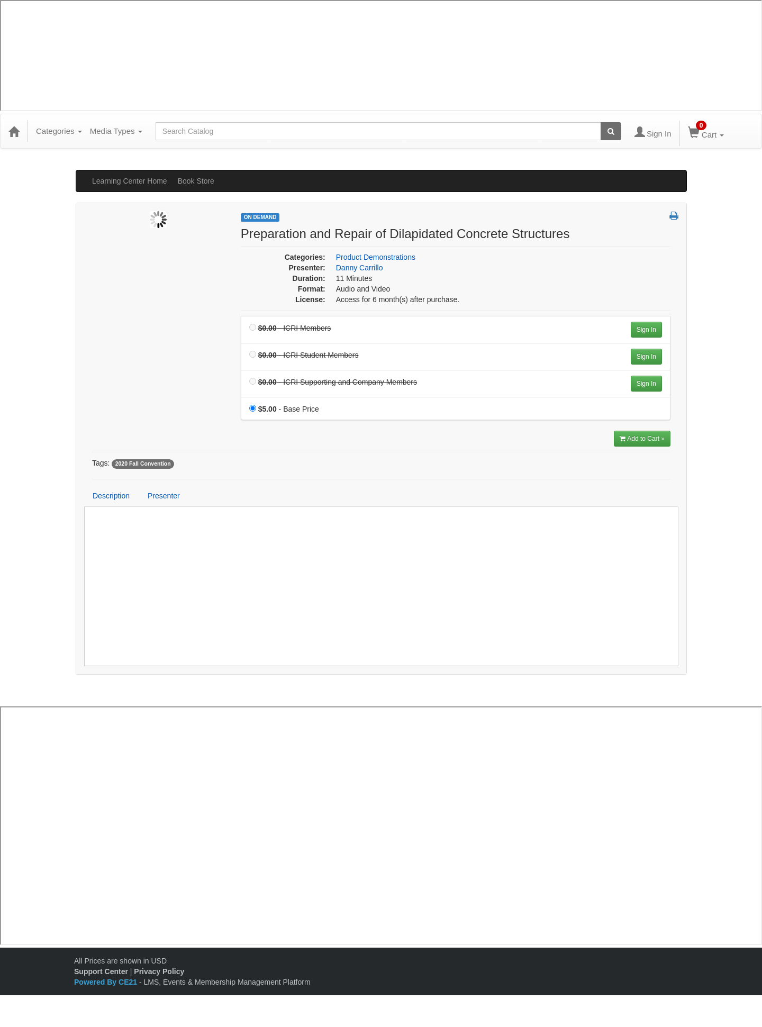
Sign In (646, 329)
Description (111, 496)
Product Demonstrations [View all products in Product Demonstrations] (375, 257)
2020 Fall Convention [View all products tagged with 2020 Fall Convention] (143, 463)
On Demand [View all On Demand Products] (260, 217)
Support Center (101, 971)
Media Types (116, 130)
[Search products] (611, 131)
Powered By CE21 (106, 982)
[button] (673, 216)
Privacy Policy (159, 971)
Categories (59, 130)
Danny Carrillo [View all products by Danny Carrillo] (359, 267)
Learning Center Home (129, 181)
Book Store (196, 181)
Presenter (164, 496)
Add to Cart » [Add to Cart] (642, 438)
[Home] (14, 131)
